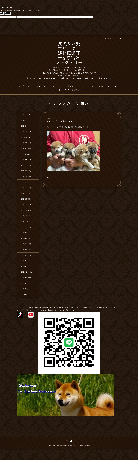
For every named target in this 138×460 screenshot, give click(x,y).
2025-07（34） (26, 177)
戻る (48, 177)
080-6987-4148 (114, 38)
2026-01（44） (26, 143)
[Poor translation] (7, 13)
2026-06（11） (26, 115)
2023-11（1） (25, 289)
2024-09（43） (26, 233)
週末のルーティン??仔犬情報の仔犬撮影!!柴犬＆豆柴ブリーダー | (69, 127)
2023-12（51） (26, 283)
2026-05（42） (26, 120)
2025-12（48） (26, 148)
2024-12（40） (26, 216)
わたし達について (56, 86)
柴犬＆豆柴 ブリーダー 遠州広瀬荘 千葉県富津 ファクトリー (69, 53)
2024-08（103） (26, 238)
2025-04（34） (26, 193)
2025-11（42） (26, 154)
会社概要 (75, 90)
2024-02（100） (27, 272)
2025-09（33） (26, 165)
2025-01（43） (26, 210)
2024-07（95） (26, 244)
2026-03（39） (26, 132)
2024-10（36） (26, 227)
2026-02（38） (26, 137)
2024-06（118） (26, 250)
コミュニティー (81, 86)
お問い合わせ (64, 90)
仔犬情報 (69, 86)
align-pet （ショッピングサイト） (104, 86)
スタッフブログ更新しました (59, 121)
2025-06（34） (26, 182)
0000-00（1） (26, 294)
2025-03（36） (26, 199)
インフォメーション (39, 86)
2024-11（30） (26, 221)
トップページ (23, 86)
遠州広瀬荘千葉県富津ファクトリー (64, 445)
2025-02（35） (26, 205)
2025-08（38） (26, 171)
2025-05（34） (26, 188)
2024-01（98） (26, 278)
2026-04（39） (26, 126)
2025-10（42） (26, 160)
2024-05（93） (26, 255)
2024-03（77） (26, 266)
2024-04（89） (26, 261)
